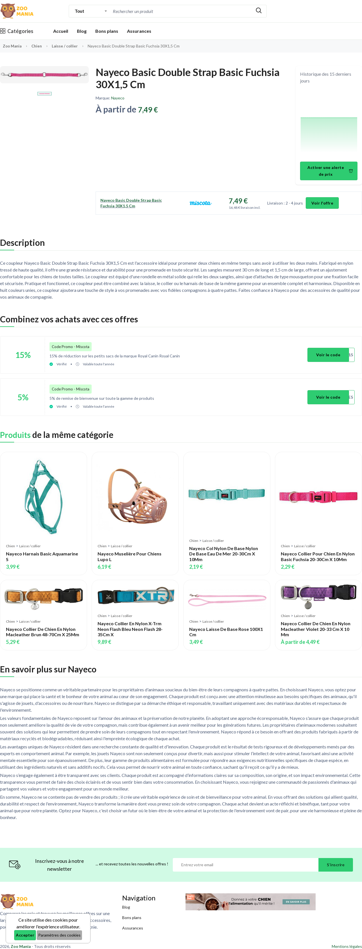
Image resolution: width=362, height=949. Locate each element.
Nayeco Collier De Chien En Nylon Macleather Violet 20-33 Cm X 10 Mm (315, 624)
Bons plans (106, 31)
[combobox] (91, 11)
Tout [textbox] (79, 11)
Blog (82, 31)
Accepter (25, 935)
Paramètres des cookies (59, 935)
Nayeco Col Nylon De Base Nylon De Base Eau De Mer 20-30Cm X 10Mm (223, 548)
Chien (38, 46)
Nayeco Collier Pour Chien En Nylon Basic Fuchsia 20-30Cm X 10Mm (318, 551)
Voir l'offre (322, 203)
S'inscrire (335, 859)
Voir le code (330, 353)
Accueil (60, 31)
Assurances (139, 31)
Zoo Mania (13, 46)
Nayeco (117, 97)
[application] (329, 124)
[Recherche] (181, 11)
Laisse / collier (67, 46)
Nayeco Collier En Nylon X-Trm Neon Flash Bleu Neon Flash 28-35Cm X (130, 624)
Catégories (16, 31)
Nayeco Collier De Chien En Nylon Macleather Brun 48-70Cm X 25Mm (42, 626)
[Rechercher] (258, 11)
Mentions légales (347, 941)
